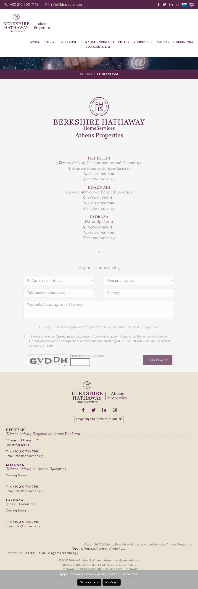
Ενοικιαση (68, 42)
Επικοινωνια (183, 42)
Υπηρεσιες (143, 42)
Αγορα (50, 42)
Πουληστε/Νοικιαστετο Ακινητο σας (98, 44)
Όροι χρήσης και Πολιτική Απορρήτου (99, 548)
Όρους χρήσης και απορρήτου (78, 344)
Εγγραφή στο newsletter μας (99, 419)
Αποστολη (158, 368)
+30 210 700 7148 (24, 4)
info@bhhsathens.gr (66, 4)
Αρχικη (36, 42)
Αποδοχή (111, 582)
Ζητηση (124, 42)
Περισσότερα (89, 582)
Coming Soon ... (17, 475)
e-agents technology (63, 553)
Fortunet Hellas (35, 553)
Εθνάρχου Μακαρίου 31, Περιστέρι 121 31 (100, 177)
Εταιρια (162, 42)
